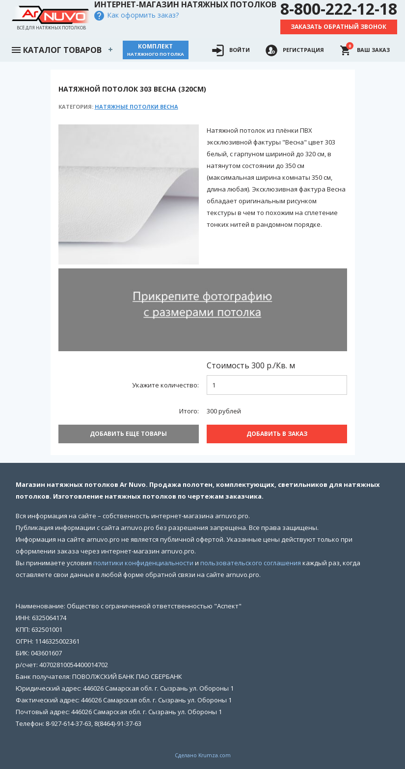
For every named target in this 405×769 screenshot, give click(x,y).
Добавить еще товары (128, 434)
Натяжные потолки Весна (136, 106)
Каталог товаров (56, 49)
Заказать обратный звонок (338, 27)
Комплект (155, 49)
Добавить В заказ (276, 434)
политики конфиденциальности (143, 562)
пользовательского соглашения (250, 562)
